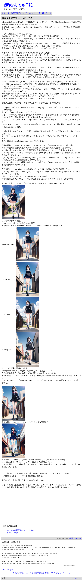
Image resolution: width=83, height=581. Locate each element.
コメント (31, 13)
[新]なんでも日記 (18, 5)
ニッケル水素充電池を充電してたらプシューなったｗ (48, 573)
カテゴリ (5, 13)
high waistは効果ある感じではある (21, 530)
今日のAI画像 (12, 533)
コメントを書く (8, 570)
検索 (38, 13)
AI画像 (71, 538)
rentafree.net (76, 578)
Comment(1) (77, 538)
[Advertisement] (41, 507)
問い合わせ (46, 13)
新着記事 (14, 13)
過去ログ (23, 13)
